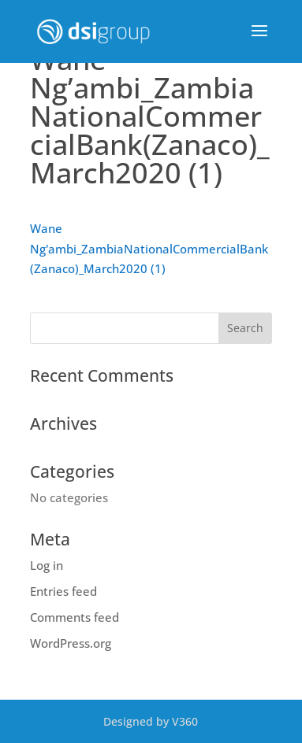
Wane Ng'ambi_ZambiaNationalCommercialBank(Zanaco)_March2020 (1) (149, 248)
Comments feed (74, 617)
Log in (46, 565)
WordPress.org (70, 643)
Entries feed (63, 591)
